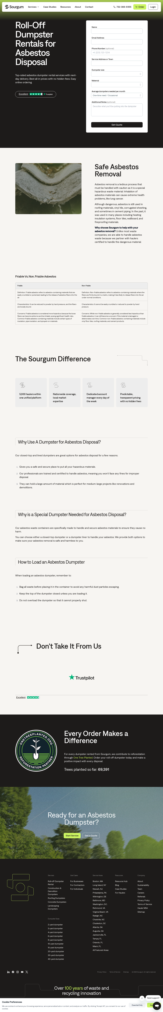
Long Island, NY (99, 885)
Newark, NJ (98, 889)
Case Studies (49, 6)
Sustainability (143, 885)
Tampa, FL (97, 938)
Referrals (141, 896)
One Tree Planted (83, 757)
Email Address (98, 38)
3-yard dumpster (55, 928)
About (78, 6)
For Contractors (77, 885)
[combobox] (117, 63)
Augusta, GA (98, 931)
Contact (89, 6)
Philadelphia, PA (99, 893)
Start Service (72, 835)
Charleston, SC (99, 923)
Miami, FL (97, 946)
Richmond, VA (99, 908)
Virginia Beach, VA (100, 912)
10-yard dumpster (55, 944)
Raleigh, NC (98, 915)
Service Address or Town (102, 59)
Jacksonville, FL (99, 935)
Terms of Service (145, 904)
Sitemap (141, 912)
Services (33, 6)
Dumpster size (98, 70)
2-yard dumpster (55, 924)
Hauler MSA (143, 908)
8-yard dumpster (55, 940)
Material (95, 80)
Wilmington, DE (99, 896)
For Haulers (120, 893)
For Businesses (76, 881)
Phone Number (103, 48)
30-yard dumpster (56, 955)
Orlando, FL (98, 942)
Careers (141, 893)
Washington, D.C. (100, 904)
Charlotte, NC (99, 919)
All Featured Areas (100, 950)
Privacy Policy (144, 900)
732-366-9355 (122, 6)
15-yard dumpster (55, 947)
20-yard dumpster (56, 951)
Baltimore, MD (99, 900)
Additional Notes (103, 102)
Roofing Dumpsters (56, 898)
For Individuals (76, 889)
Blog (117, 885)
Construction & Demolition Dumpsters (54, 891)
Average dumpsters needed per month (108, 91)
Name (94, 27)
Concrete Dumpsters (57, 902)
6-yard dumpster (55, 936)
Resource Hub (121, 881)
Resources (65, 6)
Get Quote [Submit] (117, 124)
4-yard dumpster (55, 932)
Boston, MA (98, 881)
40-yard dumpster (56, 959)
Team (140, 889)
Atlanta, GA (98, 927)
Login (153, 6)
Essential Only (137, 1005)
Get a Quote (91, 835)
